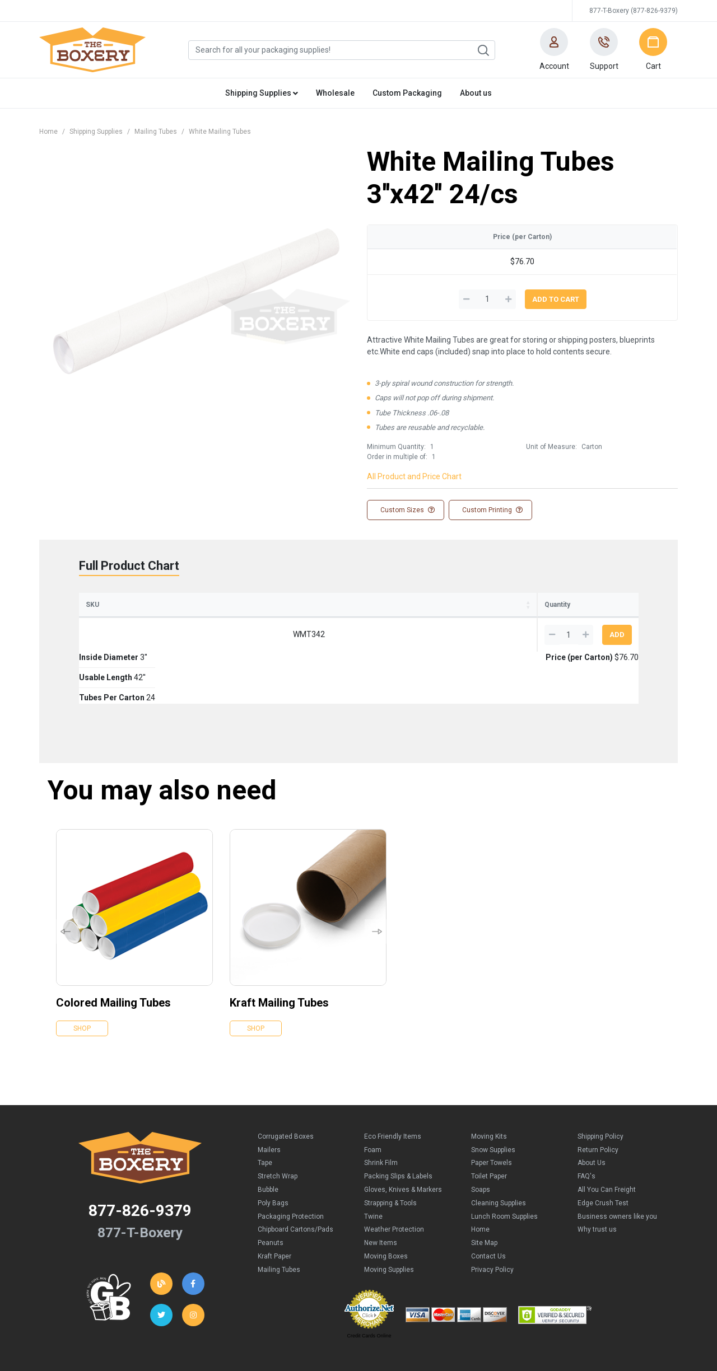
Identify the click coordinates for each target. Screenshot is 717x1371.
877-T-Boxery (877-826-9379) (633, 11)
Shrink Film (381, 1111)
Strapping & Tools (390, 1151)
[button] (554, 50)
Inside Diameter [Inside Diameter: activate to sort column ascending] (175, 605)
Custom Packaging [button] (407, 92)
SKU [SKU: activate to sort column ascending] (92, 605)
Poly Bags (273, 1151)
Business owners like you (617, 1164)
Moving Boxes (386, 1204)
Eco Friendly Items (392, 1084)
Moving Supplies (389, 1218)
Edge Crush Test (603, 1151)
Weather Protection (394, 1177)
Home (48, 131)
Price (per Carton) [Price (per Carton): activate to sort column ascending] (467, 605)
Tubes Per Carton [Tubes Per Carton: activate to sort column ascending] (363, 605)
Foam (372, 1098)
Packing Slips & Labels (398, 1124)
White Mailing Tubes (220, 131)
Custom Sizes (407, 510)
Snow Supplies (493, 1098)
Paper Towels (491, 1111)
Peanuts (270, 1191)
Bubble (268, 1137)
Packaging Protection (291, 1164)
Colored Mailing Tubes (113, 950)
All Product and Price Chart (414, 476)
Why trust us (597, 1177)
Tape (265, 1111)
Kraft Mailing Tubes (279, 950)
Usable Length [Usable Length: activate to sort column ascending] (268, 605)
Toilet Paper (489, 1124)
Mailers (269, 1098)
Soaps (480, 1137)
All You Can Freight (607, 1137)
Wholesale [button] (335, 92)
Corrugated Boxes (286, 1084)
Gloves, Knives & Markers (403, 1137)
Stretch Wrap (277, 1124)
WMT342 (111, 634)
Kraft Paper (274, 1204)
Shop (82, 976)
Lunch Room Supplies (504, 1164)
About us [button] (476, 92)
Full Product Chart (129, 566)
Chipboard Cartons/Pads (295, 1177)
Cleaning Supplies (498, 1151)
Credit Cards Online (369, 1283)
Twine (373, 1164)
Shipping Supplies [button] (261, 92)
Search (483, 50)
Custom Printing (491, 510)
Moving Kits (489, 1084)
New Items (380, 1191)
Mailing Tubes (155, 131)
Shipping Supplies (96, 131)
